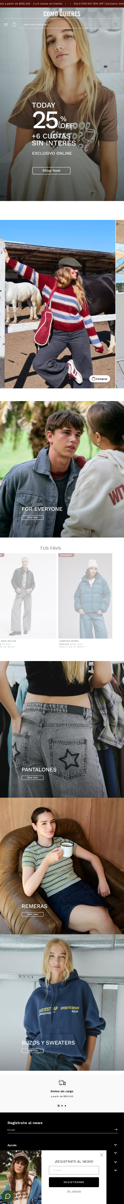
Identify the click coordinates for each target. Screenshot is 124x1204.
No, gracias (74, 1191)
